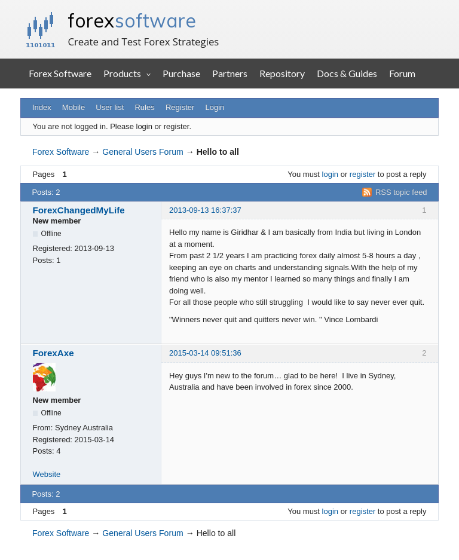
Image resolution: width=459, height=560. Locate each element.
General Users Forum (142, 152)
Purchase (181, 73)
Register (180, 107)
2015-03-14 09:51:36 (205, 352)
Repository (282, 73)
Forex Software (60, 73)
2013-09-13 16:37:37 (205, 210)
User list (110, 107)
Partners (229, 73)
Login (215, 107)
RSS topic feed (401, 192)
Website (47, 474)
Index (41, 107)
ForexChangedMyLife (79, 210)
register (362, 174)
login (330, 174)
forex (132, 20)
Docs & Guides (347, 73)
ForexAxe (53, 353)
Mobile (73, 107)
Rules (144, 107)
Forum (402, 73)
